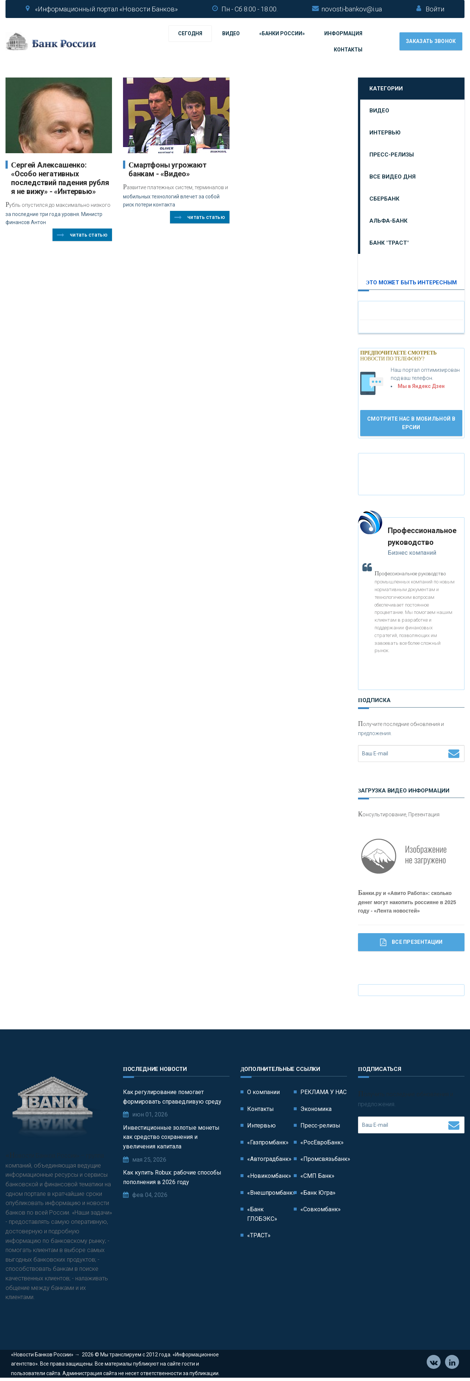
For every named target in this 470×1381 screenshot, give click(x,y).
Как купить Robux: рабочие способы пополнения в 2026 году (172, 1177)
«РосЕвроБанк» (322, 1142)
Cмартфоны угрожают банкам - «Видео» (168, 169)
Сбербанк (384, 198)
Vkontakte (434, 1362)
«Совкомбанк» (320, 1209)
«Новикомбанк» (269, 1175)
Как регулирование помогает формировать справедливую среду (172, 1097)
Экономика (316, 1108)
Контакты (348, 50)
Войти (435, 9)
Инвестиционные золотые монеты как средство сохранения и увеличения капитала (171, 1137)
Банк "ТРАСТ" (389, 243)
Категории (386, 88)
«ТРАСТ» (259, 1235)
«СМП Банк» (317, 1175)
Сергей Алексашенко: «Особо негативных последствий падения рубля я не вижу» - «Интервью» (60, 178)
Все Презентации (411, 942)
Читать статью (82, 235)
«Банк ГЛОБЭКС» (262, 1214)
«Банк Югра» (318, 1192)
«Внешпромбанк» (271, 1192)
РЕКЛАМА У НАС (323, 1092)
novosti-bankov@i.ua (351, 9)
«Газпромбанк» (268, 1142)
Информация (343, 33)
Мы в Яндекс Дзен (421, 386)
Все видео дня (392, 176)
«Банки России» (282, 33)
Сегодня (190, 33)
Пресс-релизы (391, 154)
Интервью (385, 132)
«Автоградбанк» (269, 1158)
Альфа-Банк (388, 220)
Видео (231, 33)
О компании (263, 1092)
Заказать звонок (431, 41)
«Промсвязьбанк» (325, 1158)
